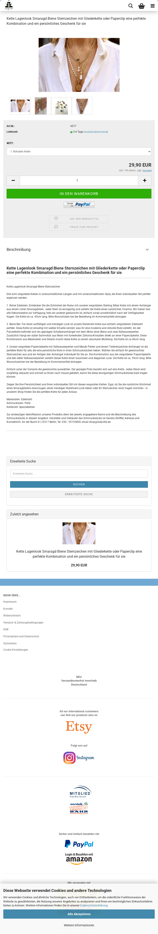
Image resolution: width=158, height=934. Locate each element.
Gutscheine (9, 643)
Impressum (10, 601)
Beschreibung (19, 249)
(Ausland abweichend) (96, 131)
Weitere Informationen (79, 925)
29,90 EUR (79, 565)
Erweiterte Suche (79, 494)
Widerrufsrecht (12, 615)
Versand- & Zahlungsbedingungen (23, 622)
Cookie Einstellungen (15, 649)
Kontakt (8, 608)
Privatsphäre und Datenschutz (21, 636)
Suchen (79, 484)
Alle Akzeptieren (79, 914)
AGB (5, 629)
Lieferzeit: (12, 131)
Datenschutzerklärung (94, 905)
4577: (10, 143)
